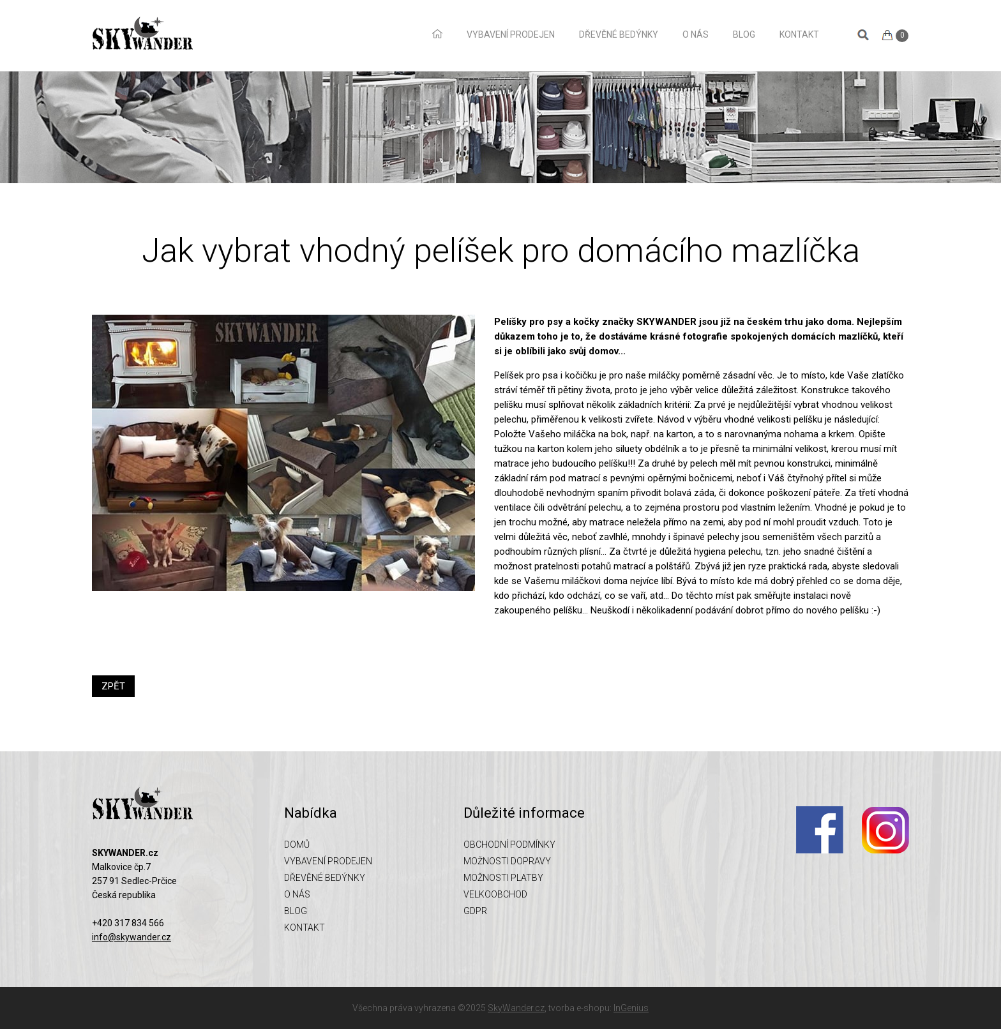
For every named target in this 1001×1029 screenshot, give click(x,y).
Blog (744, 34)
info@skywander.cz (131, 937)
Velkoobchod (495, 894)
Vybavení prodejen (511, 34)
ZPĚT (113, 686)
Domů (437, 33)
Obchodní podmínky (509, 844)
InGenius (631, 1008)
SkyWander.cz (516, 1008)
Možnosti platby (503, 878)
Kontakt (799, 34)
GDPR (475, 911)
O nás (695, 34)
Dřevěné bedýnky (618, 34)
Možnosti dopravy (507, 861)
